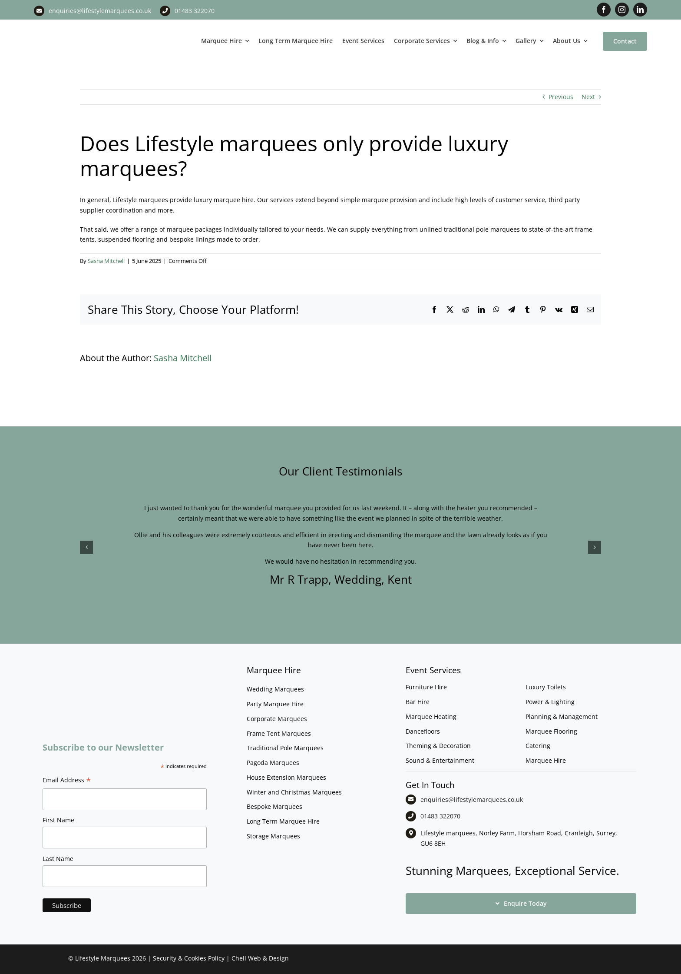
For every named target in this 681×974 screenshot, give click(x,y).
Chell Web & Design (260, 958)
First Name (58, 820)
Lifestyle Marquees (102, 958)
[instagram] (622, 10)
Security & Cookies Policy (189, 958)
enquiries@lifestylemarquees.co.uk (100, 11)
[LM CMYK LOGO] (77, 25)
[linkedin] (640, 10)
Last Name (58, 858)
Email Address (67, 781)
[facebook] (604, 10)
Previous (561, 97)
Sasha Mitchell (106, 261)
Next (588, 97)
